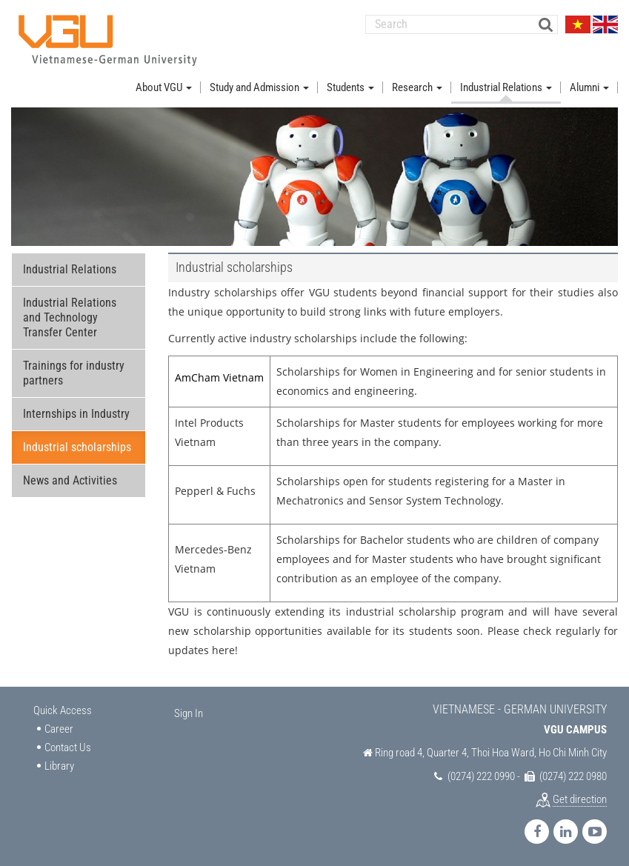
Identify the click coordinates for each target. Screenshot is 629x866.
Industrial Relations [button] (506, 87)
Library (59, 766)
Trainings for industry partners (73, 373)
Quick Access (62, 710)
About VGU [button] (164, 87)
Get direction (580, 799)
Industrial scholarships (77, 447)
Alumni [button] (589, 87)
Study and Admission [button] (259, 87)
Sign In (188, 713)
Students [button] (350, 87)
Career (58, 729)
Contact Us (67, 747)
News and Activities (70, 480)
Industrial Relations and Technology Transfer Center (69, 317)
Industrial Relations (69, 269)
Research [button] (417, 87)
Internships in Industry (76, 414)
